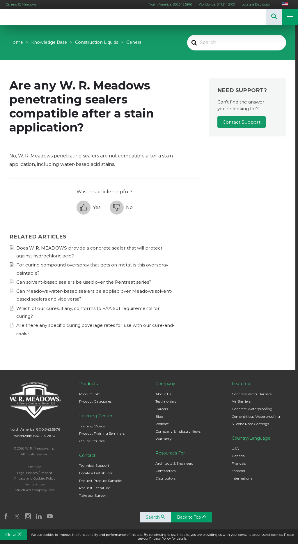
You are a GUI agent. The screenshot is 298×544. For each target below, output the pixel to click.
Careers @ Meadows (21, 4)
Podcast (162, 424)
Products (88, 383)
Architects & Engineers (174, 463)
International (242, 478)
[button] (88, 208)
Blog (159, 416)
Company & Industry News (178, 431)
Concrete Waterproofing (252, 409)
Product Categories (95, 401)
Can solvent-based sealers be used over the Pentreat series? (83, 282)
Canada (238, 456)
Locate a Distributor (256, 4)
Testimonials (165, 401)
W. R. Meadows (17, 17)
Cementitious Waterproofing (256, 416)
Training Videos (92, 426)
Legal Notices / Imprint (34, 473)
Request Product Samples (100, 480)
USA (235, 448)
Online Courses (91, 441)
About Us (163, 394)
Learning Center (95, 415)
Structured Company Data (35, 490)
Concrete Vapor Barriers (252, 394)
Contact (87, 455)
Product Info (89, 394)
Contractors (165, 470)
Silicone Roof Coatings (250, 424)
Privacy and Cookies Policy (34, 478)
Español (238, 470)
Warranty (163, 438)
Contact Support (241, 122)
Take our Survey (92, 495)
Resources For (170, 453)
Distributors (165, 478)
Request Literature (94, 488)
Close (13, 534)
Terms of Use (35, 484)
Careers (161, 409)
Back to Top (192, 517)
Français (239, 463)
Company (165, 383)
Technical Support (94, 465)
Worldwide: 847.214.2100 (217, 4)
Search (156, 517)
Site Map (34, 467)
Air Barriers (241, 401)
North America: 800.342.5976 (170, 4)
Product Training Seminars (102, 433)
